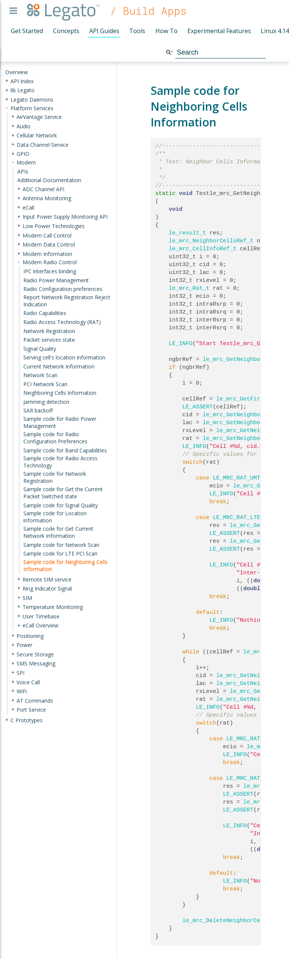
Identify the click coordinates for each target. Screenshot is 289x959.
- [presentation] (6, 107)
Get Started (27, 31)
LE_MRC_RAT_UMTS (238, 478)
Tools (137, 31)
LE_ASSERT (198, 407)
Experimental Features (219, 31)
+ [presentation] (6, 80)
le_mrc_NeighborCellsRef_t (211, 241)
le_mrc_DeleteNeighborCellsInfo (233, 920)
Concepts (66, 31)
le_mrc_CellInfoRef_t (203, 249)
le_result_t (187, 233)
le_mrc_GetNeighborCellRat (245, 438)
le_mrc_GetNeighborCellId (243, 415)
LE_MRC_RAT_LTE (236, 517)
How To (166, 31)
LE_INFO (181, 343)
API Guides (104, 31)
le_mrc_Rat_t (189, 288)
